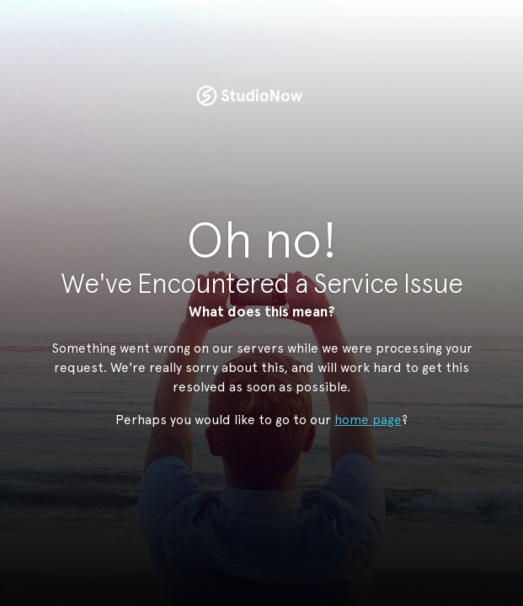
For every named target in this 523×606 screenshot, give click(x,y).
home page (368, 420)
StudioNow (249, 96)
